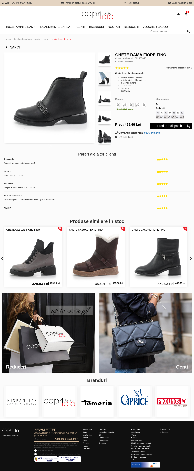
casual (46, 39)
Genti (80, 26)
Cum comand (104, 438)
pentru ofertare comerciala (45, 450)
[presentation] (2, 259)
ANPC (133, 460)
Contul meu (135, 429)
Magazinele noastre (106, 432)
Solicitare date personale (141, 446)
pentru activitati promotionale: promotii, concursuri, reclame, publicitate (59, 454)
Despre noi (103, 429)
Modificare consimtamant (141, 443)
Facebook (165, 429)
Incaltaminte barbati (55, 26)
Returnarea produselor (140, 449)
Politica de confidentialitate (141, 454)
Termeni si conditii (138, 451)
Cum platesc (104, 440)
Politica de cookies (138, 457)
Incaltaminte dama (20, 26)
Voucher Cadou (155, 26)
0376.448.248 (151, 132)
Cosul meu (135, 432)
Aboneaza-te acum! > (66, 439)
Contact (134, 438)
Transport (102, 443)
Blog (101, 435)
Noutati (114, 26)
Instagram (165, 432)
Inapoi (13, 47)
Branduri (96, 26)
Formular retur (136, 440)
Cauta (133, 435)
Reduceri (131, 26)
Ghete (37, 39)
